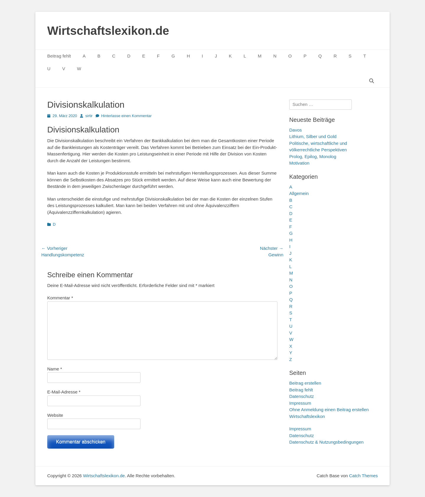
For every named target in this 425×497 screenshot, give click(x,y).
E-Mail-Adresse (64, 391)
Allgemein (299, 193)
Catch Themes (363, 475)
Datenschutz (301, 396)
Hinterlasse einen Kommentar (126, 116)
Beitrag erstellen (305, 383)
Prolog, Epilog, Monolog (312, 156)
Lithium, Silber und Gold (312, 136)
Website (55, 415)
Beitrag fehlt (59, 55)
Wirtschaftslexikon (307, 416)
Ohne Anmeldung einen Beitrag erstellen (329, 409)
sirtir (89, 116)
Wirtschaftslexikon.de (108, 30)
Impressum (300, 403)
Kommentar (60, 297)
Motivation (299, 162)
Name (54, 368)
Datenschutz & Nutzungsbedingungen (326, 441)
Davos (295, 129)
